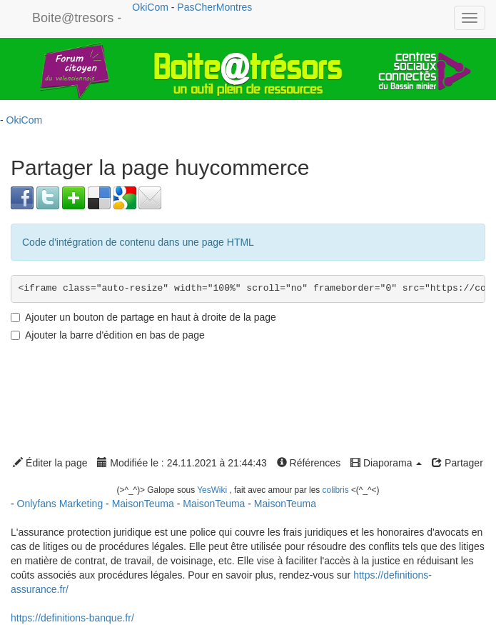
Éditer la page (50, 463)
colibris (336, 490)
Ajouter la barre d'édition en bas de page (108, 335)
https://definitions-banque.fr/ (72, 618)
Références (308, 463)
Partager (457, 463)
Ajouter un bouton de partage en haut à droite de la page (143, 317)
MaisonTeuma (144, 503)
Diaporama (386, 463)
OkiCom (151, 7)
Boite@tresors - (76, 18)
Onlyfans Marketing (61, 503)
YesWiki (212, 490)
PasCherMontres (214, 7)
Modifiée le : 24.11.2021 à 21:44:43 (181, 463)
